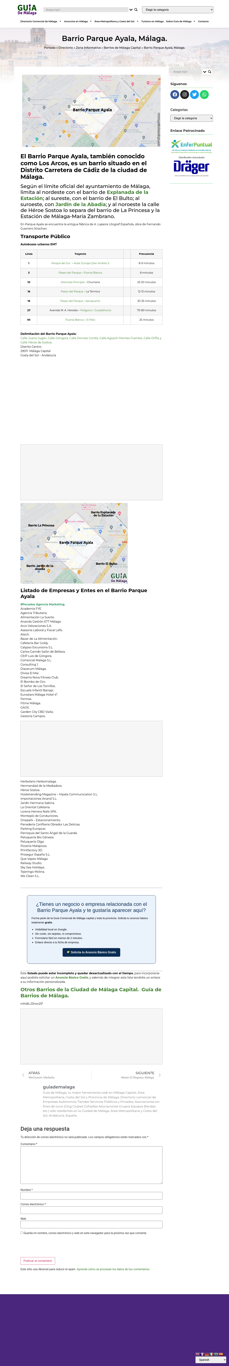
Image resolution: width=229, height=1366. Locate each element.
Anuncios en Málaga (78, 21)
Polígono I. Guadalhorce (95, 310)
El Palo (90, 319)
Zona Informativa (88, 47)
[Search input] (87, 9)
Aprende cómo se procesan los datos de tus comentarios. (113, 1269)
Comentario (28, 1144)
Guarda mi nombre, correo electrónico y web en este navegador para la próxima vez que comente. (85, 1233)
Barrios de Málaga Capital (122, 47)
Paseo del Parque (70, 272)
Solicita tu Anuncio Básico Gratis (91, 952)
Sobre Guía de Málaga (181, 21)
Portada (49, 47)
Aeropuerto (93, 301)
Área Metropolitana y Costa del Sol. (116, 21)
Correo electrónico (33, 1204)
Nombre (26, 1190)
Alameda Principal (72, 282)
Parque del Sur (60, 263)
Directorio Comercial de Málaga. (41, 21)
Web (23, 1218)
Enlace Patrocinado (187, 130)
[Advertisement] (91, 472)
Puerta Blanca (93, 272)
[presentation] (47, 1247)
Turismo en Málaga (152, 21)
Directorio (66, 47)
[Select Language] (210, 1359)
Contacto (203, 21)
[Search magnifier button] (135, 9)
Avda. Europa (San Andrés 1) (91, 263)
